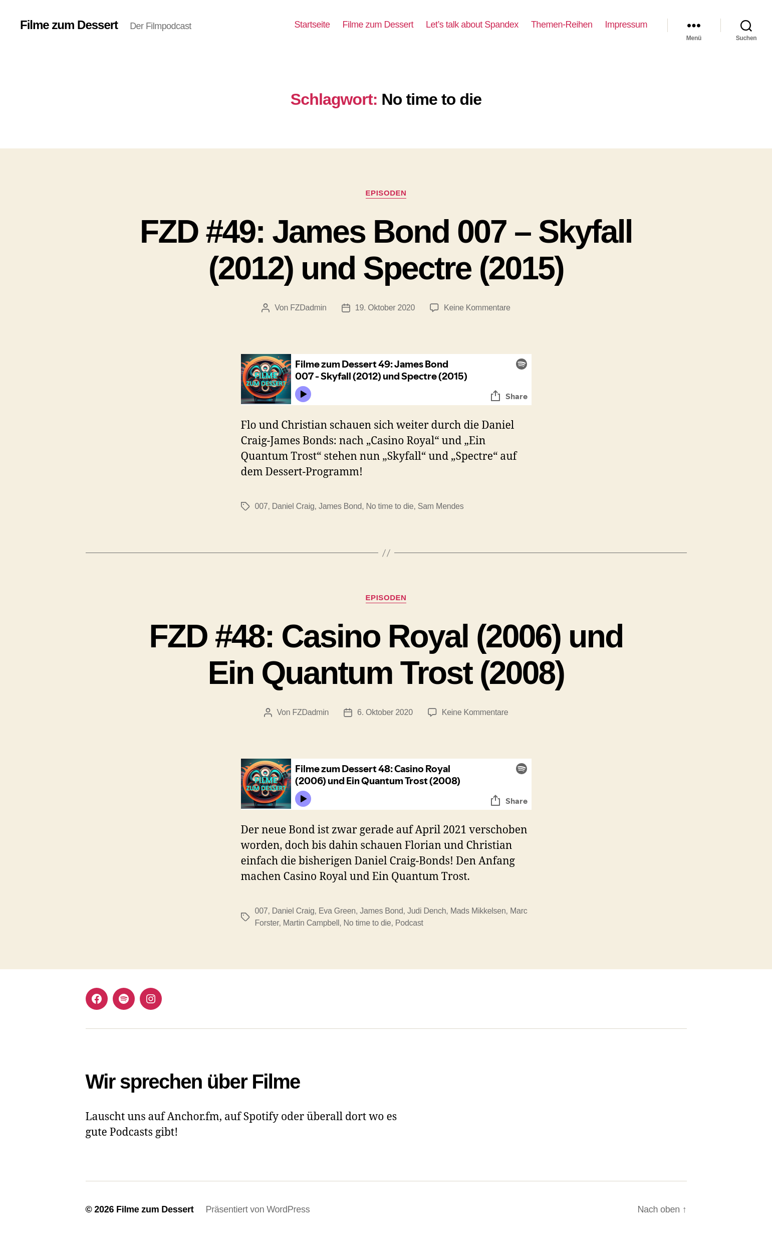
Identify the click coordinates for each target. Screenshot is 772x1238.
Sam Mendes (441, 506)
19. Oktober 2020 (385, 307)
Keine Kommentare (477, 307)
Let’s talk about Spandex (472, 25)
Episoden (386, 193)
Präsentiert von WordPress (257, 1209)
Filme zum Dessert (69, 25)
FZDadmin (308, 307)
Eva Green (337, 911)
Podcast (409, 923)
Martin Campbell (311, 923)
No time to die (390, 506)
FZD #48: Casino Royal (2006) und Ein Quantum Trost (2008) (386, 654)
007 (261, 506)
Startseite (312, 25)
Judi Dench (426, 911)
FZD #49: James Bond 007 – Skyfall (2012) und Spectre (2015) (386, 250)
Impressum (626, 25)
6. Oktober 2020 (385, 712)
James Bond (340, 506)
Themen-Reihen (562, 25)
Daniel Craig (293, 506)
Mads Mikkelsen (478, 911)
